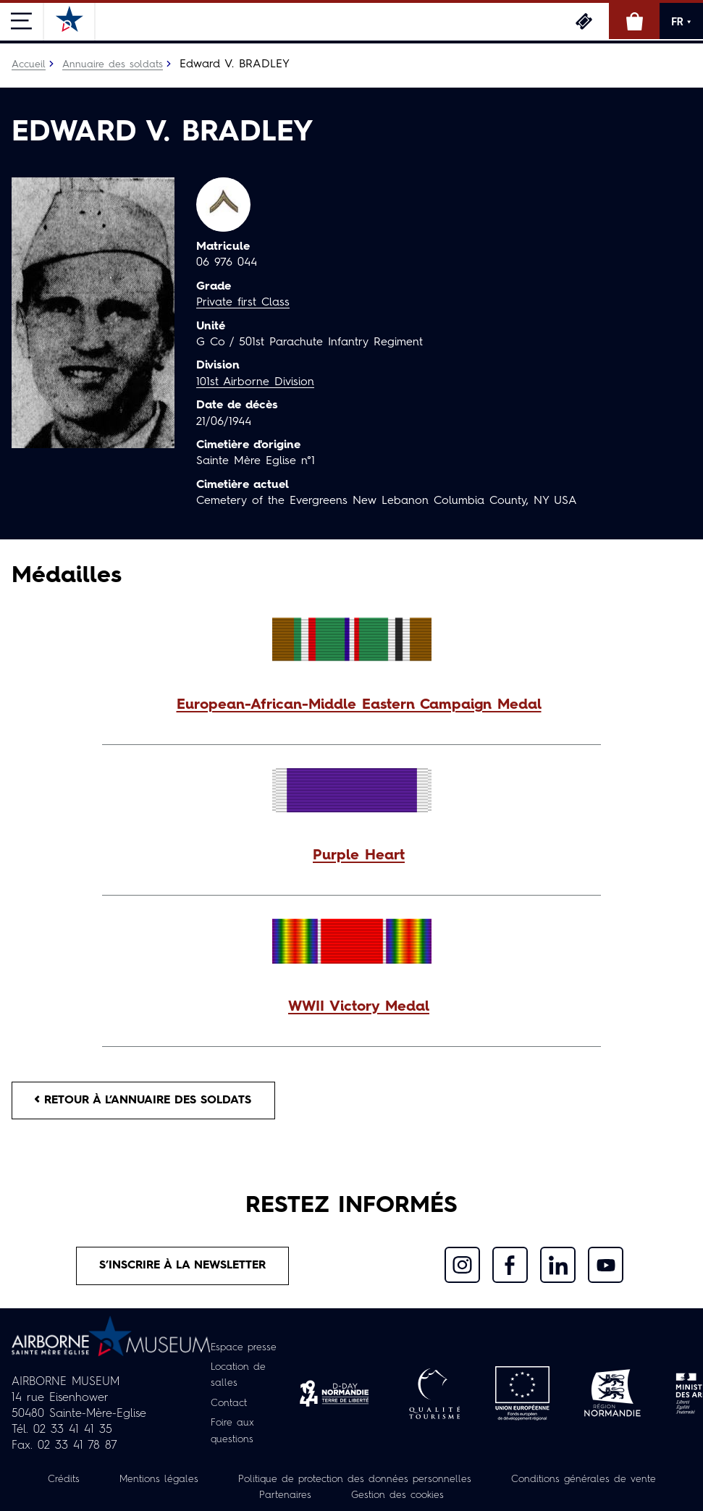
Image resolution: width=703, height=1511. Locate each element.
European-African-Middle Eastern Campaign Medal (359, 705)
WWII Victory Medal (358, 1007)
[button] (351, 705)
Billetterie (583, 21)
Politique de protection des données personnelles (354, 1480)
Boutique (634, 21)
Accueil (29, 64)
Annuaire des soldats (112, 64)
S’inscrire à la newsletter (183, 1266)
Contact (229, 1404)
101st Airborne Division (255, 382)
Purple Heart (359, 856)
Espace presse (244, 1349)
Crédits (63, 1480)
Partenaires (285, 1496)
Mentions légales (158, 1480)
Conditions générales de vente (583, 1480)
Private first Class (243, 302)
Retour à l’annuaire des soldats (145, 1100)
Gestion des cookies (397, 1496)
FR (681, 22)
